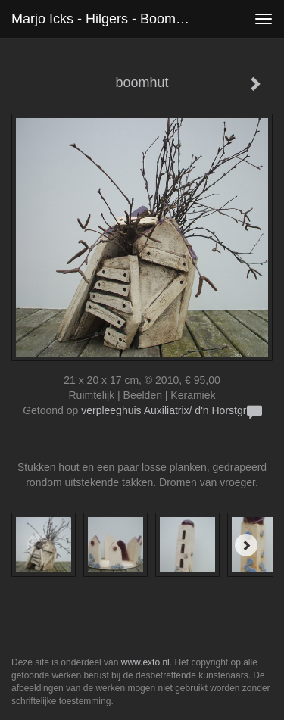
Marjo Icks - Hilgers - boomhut (103, 18)
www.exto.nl (145, 662)
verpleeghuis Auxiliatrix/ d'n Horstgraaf (171, 410)
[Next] (246, 545)
